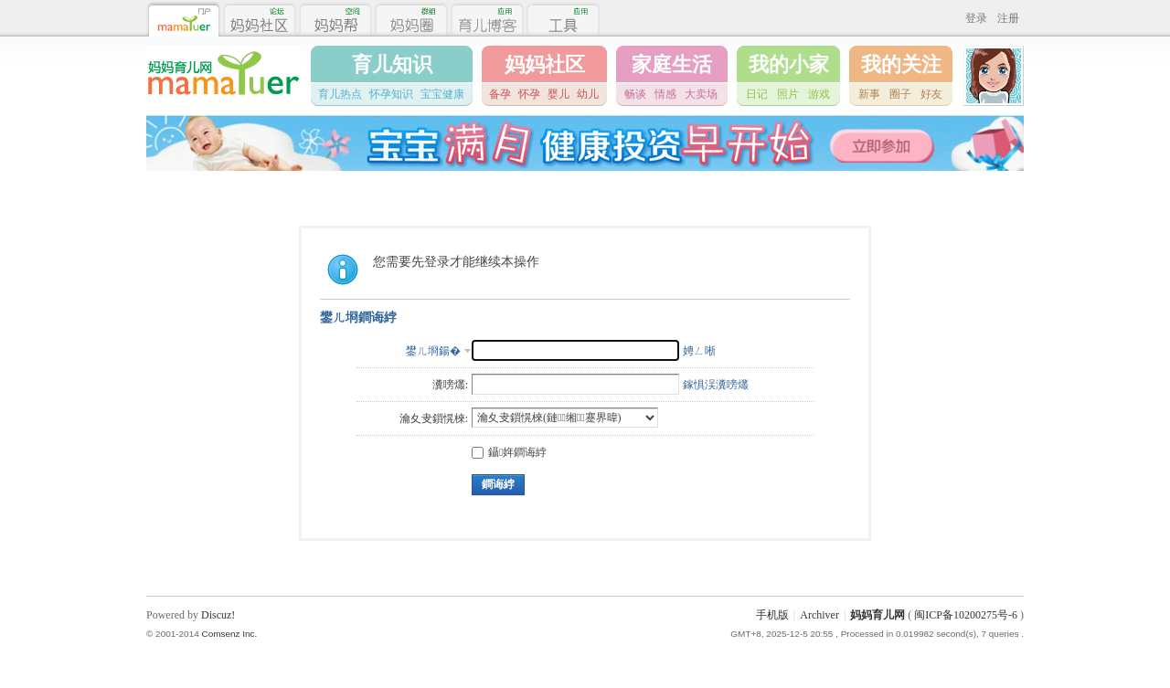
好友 (931, 94)
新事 (869, 94)
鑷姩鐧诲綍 (509, 452)
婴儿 (558, 94)
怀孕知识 (391, 94)
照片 (788, 94)
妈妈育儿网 (877, 615)
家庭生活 (672, 64)
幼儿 (588, 94)
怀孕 (529, 94)
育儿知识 (392, 64)
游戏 (819, 94)
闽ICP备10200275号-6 (965, 615)
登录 (976, 18)
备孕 (500, 94)
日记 (757, 94)
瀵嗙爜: (450, 384)
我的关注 (901, 64)
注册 (1008, 18)
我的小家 (789, 64)
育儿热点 (340, 94)
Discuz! (218, 615)
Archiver (819, 615)
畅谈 (635, 94)
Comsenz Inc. (229, 634)
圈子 (900, 94)
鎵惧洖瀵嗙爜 (716, 384)
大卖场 (701, 94)
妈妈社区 (545, 64)
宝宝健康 (442, 94)
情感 (665, 94)
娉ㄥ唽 (699, 350)
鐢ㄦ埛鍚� (433, 350)
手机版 (772, 615)
